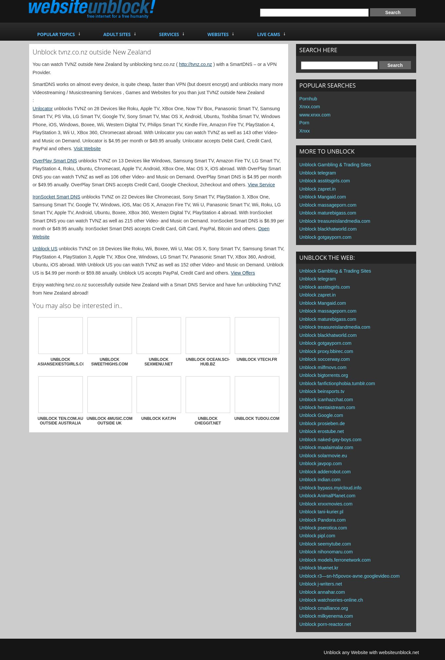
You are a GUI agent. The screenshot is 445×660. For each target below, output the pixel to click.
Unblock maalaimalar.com (326, 447)
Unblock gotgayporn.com (325, 237)
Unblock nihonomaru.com (326, 551)
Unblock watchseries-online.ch (331, 600)
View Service (261, 184)
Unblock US (45, 248)
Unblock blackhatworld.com (328, 229)
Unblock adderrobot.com (325, 471)
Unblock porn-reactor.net (325, 624)
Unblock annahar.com (322, 592)
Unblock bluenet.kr (318, 567)
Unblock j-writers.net (320, 584)
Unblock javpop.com (320, 463)
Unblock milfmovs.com (322, 367)
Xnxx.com (309, 106)
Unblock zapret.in (317, 189)
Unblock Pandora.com (322, 520)
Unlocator (43, 108)
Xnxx (304, 131)
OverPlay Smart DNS (55, 160)
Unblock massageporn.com (327, 205)
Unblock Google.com (321, 415)
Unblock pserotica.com (323, 527)
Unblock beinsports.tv (321, 391)
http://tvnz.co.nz (195, 64)
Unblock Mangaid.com (322, 196)
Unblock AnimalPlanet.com (327, 495)
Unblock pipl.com (317, 535)
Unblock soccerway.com (324, 359)
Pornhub (308, 98)
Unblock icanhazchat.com (326, 399)
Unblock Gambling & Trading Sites (335, 164)
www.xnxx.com (314, 114)
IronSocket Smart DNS (57, 196)
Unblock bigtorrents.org (323, 375)
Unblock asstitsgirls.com (324, 180)
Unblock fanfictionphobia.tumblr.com (337, 383)
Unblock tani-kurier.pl (321, 511)
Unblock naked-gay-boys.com (330, 439)
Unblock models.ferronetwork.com (335, 560)
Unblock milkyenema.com (326, 616)
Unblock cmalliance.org (323, 608)
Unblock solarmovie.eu (323, 455)
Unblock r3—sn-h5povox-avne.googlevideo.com (349, 576)
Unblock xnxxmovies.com (325, 503)
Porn (304, 122)
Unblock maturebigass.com (327, 213)
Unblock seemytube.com (325, 544)
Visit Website (87, 148)
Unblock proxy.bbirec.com (326, 351)
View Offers (243, 273)
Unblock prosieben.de (322, 423)
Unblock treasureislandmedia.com (334, 221)
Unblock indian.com (320, 479)
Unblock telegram (317, 172)
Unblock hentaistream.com (327, 407)
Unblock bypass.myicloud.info (330, 487)
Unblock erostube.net (321, 431)
